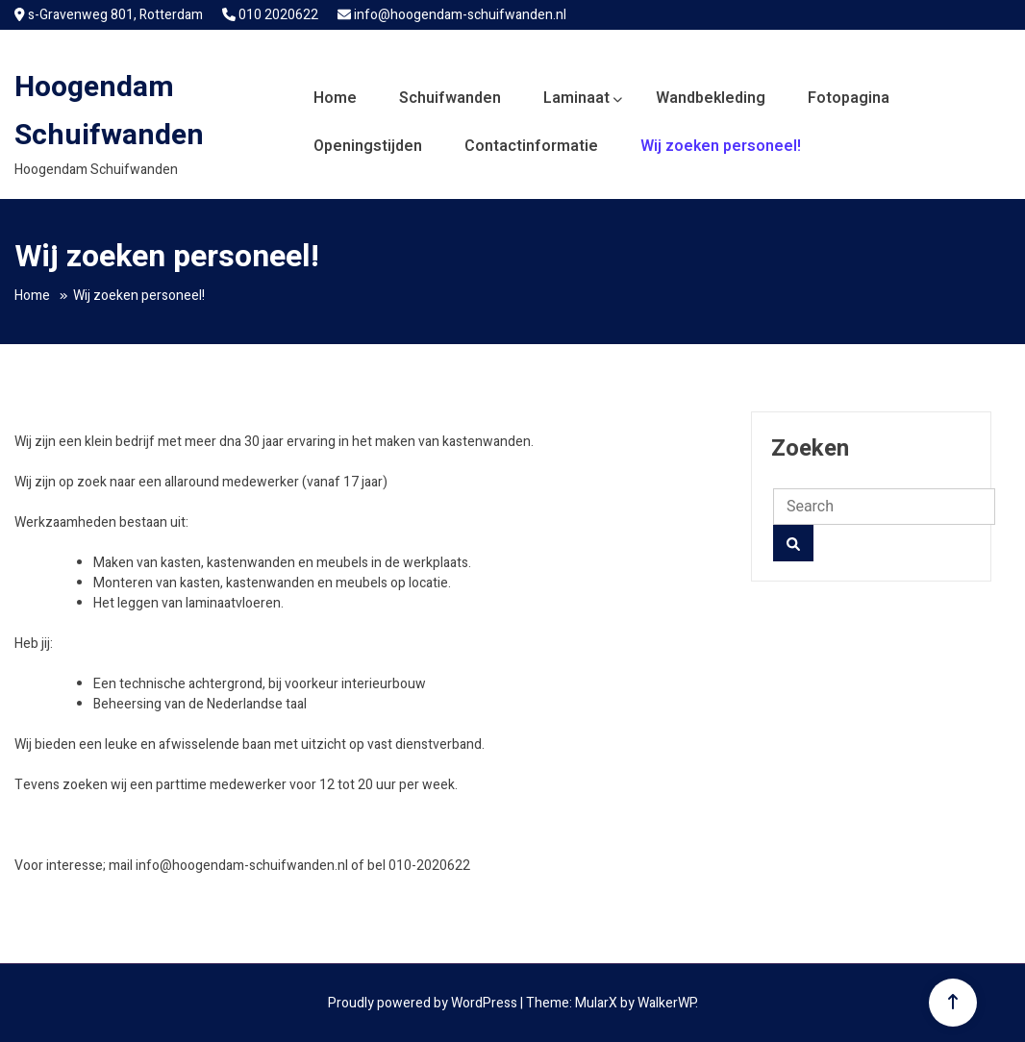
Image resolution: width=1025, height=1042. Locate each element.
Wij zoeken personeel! (720, 146)
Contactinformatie (531, 146)
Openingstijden (367, 146)
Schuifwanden (450, 98)
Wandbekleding (710, 98)
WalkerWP (666, 1003)
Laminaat (576, 98)
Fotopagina (848, 98)
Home (335, 98)
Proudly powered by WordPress (424, 1003)
